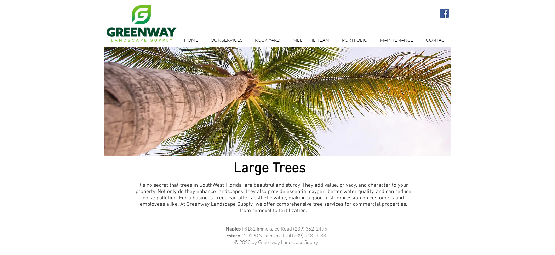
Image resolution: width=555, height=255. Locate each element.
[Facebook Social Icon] (444, 13)
